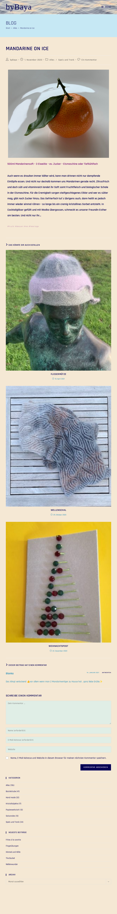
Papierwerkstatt (13, 810)
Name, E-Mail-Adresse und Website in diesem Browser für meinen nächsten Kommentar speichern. (58, 758)
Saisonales (10, 816)
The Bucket (10, 858)
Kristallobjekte (12, 803)
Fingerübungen (12, 846)
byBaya (19, 7)
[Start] (8, 28)
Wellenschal (58, 510)
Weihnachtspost (58, 646)
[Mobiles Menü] (105, 7)
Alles (52, 59)
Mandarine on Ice (27, 28)
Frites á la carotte (13, 840)
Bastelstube (11, 791)
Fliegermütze (58, 374)
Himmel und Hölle (13, 852)
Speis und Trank (66, 59)
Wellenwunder (12, 864)
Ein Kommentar (89, 59)
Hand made (10, 797)
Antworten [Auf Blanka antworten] (106, 673)
